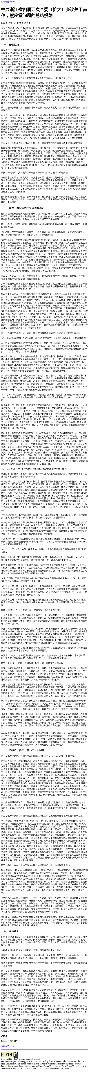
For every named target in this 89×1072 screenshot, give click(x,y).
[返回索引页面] (8, 2)
